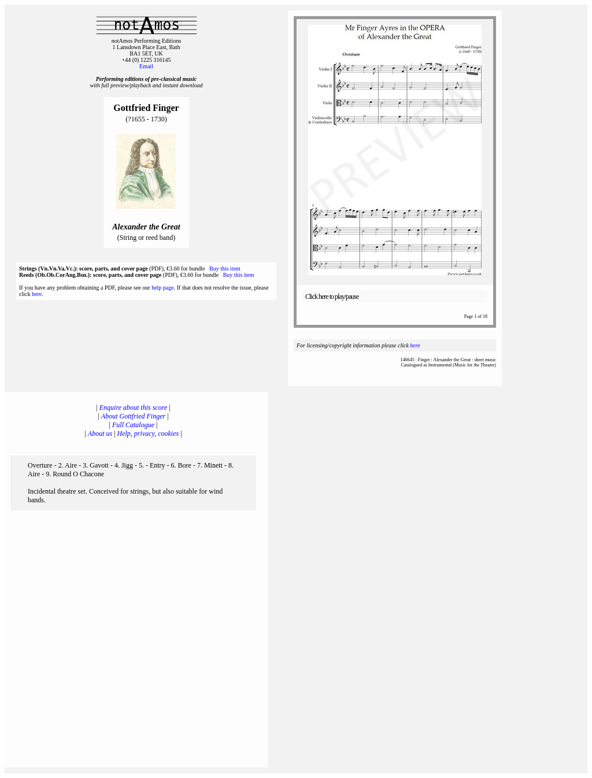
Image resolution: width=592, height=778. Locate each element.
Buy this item (224, 268)
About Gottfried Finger (133, 416)
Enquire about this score (133, 407)
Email (146, 66)
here (37, 294)
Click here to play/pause (331, 296)
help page (162, 287)
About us (100, 433)
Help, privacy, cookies (148, 433)
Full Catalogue (133, 425)
